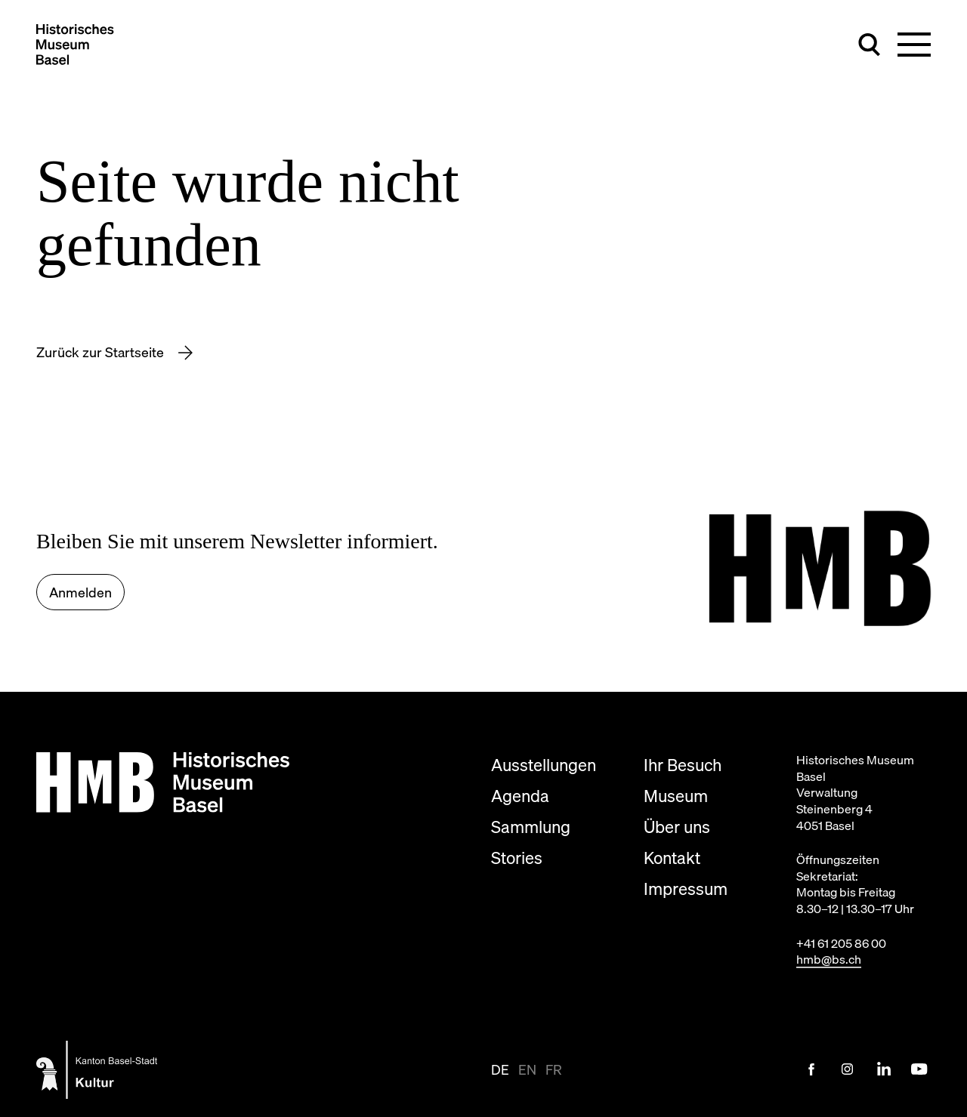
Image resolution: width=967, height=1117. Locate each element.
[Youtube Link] (919, 1069)
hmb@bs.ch (828, 959)
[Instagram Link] (848, 1069)
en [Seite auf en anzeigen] (527, 1070)
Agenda (520, 795)
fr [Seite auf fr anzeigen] (553, 1070)
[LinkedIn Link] (883, 1069)
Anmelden (80, 592)
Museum (676, 795)
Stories (516, 857)
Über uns (677, 826)
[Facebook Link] (811, 1069)
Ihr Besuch (682, 764)
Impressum (686, 888)
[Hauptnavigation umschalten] (914, 44)
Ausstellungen (543, 764)
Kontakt (672, 857)
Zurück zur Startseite (101, 352)
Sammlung (530, 826)
